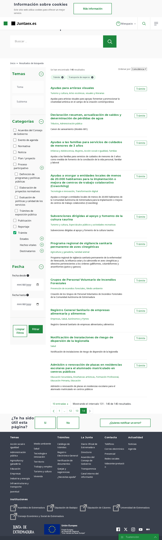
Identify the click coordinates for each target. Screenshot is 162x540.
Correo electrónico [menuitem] (114, 448)
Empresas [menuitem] (15, 473)
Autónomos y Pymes (78, 318)
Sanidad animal (81, 251)
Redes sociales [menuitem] (112, 458)
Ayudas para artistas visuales (72, 88)
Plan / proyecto (24, 158)
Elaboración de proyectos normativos (27, 189)
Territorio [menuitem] (39, 461)
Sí (45, 423)
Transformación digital (87, 191)
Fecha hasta (20, 295)
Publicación (22, 220)
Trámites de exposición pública (26, 212)
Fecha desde (20, 275)
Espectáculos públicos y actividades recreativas (92, 224)
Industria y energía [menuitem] (20, 478)
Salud (64, 318)
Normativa (22, 146)
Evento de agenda (26, 140)
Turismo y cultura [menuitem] (42, 471)
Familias (113, 150)
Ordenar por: (124, 69)
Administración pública (71, 123)
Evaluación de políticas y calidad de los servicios (29, 201)
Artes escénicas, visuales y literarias (86, 93)
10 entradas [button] (62, 404)
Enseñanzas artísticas (84, 376)
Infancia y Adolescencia (62, 150)
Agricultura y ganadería (62, 251)
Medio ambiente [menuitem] (42, 443)
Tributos (55, 123)
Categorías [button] (23, 121)
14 (84, 411)
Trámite (20, 232)
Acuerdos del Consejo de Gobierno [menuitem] (87, 460)
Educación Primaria (60, 380)
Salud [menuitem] (36, 448)
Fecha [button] (18, 267)
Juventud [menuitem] (14, 491)
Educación (76, 380)
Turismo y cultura (59, 93)
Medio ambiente (94, 288)
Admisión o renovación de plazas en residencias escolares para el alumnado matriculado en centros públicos (86, 368)
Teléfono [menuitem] (109, 443)
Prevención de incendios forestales (68, 288)
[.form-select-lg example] (28, 87)
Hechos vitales (28, 245)
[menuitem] (27, 507)
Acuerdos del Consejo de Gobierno (28, 132)
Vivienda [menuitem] (38, 476)
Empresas (55, 318)
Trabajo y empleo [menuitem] (43, 466)
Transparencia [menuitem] (88, 468)
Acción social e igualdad (96, 150)
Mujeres (79, 150)
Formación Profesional (107, 376)
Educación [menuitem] (15, 468)
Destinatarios (27, 251)
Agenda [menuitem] (132, 448)
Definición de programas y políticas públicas (27, 178)
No (68, 423)
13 (78, 411)
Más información (92, 8)
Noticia (20, 152)
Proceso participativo (21, 166)
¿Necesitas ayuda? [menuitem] (66, 476)
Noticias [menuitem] (132, 443)
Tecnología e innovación (62, 191)
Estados (24, 239)
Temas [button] (18, 74)
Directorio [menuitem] (86, 452)
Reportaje (21, 226)
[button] (126, 23)
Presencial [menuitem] (110, 453)
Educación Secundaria (61, 376)
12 (71, 411)
